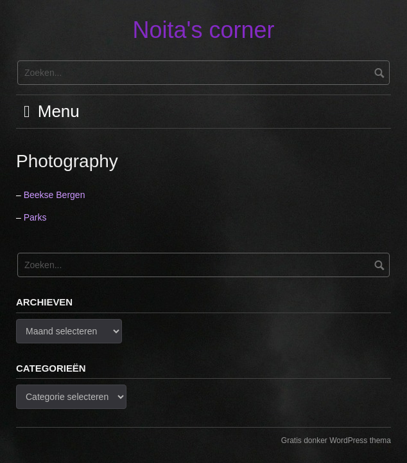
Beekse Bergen (54, 195)
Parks (35, 217)
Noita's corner (204, 30)
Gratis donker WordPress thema (336, 440)
